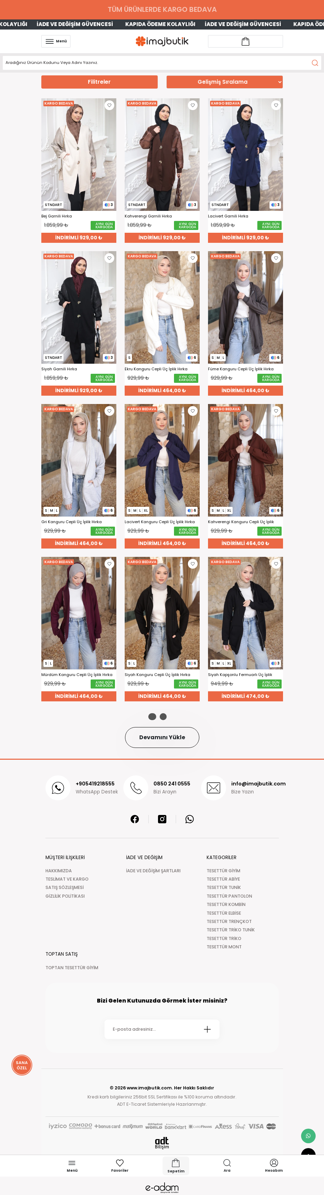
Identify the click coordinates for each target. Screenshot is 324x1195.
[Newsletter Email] (162, 1029)
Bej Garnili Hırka (56, 216)
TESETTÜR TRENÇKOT (229, 921)
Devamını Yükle (162, 737)
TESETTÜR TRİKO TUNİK (231, 930)
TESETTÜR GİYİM (223, 871)
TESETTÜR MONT (224, 947)
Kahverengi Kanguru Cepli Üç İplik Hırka (241, 522)
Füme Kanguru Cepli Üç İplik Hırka (241, 369)
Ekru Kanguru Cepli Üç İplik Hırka (156, 369)
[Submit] (207, 1029)
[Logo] (162, 41)
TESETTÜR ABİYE (223, 879)
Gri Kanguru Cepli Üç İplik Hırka (71, 522)
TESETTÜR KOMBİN (226, 904)
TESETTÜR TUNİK (224, 887)
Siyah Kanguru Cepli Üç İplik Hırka (157, 674)
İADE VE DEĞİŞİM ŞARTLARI (153, 871)
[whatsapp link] (308, 1136)
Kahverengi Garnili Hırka (148, 216)
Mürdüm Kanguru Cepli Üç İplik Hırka (77, 674)
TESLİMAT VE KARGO (67, 879)
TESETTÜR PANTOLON (229, 896)
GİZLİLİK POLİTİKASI (65, 896)
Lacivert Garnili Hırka (228, 216)
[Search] (162, 63)
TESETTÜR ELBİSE (224, 913)
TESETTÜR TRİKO (224, 938)
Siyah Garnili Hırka (59, 369)
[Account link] (245, 41)
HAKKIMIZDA (58, 871)
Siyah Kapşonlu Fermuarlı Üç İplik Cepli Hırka (240, 674)
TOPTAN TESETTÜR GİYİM (71, 968)
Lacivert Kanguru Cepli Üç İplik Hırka (160, 522)
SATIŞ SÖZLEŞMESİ (64, 887)
